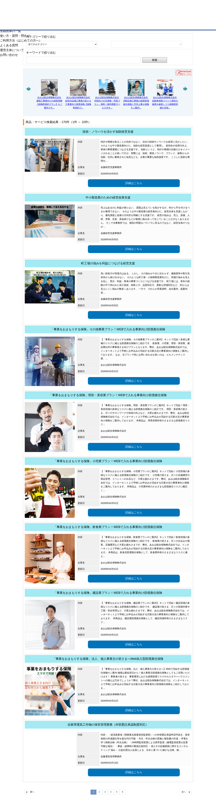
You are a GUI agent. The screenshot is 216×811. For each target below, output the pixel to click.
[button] (28, 98)
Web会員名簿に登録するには (108, 34)
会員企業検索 (28, 34)
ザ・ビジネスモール (188, 2)
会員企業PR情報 (68, 34)
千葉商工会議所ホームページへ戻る (25, 26)
